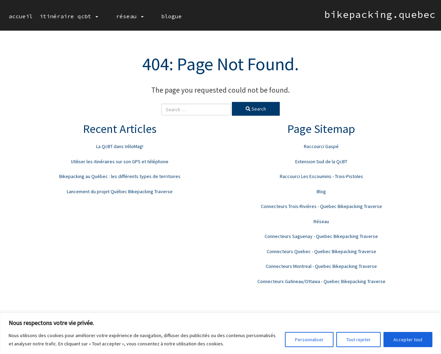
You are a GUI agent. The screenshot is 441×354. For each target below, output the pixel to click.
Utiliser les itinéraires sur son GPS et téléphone (119, 161)
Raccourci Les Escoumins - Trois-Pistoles (321, 176)
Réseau (119, 16)
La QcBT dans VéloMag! (119, 146)
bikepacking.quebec (380, 14)
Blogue (150, 16)
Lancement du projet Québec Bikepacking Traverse (120, 191)
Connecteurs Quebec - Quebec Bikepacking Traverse (321, 251)
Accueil (21, 16)
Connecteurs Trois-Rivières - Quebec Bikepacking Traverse (321, 206)
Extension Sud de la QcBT (321, 161)
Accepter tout (407, 339)
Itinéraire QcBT (69, 16)
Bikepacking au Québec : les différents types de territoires (120, 176)
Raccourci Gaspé (321, 146)
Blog (321, 191)
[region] (220, 333)
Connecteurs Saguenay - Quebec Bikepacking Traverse (321, 236)
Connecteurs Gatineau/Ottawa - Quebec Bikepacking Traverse (321, 281)
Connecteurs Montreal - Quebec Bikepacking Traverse (321, 266)
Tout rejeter (358, 339)
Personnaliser (309, 339)
